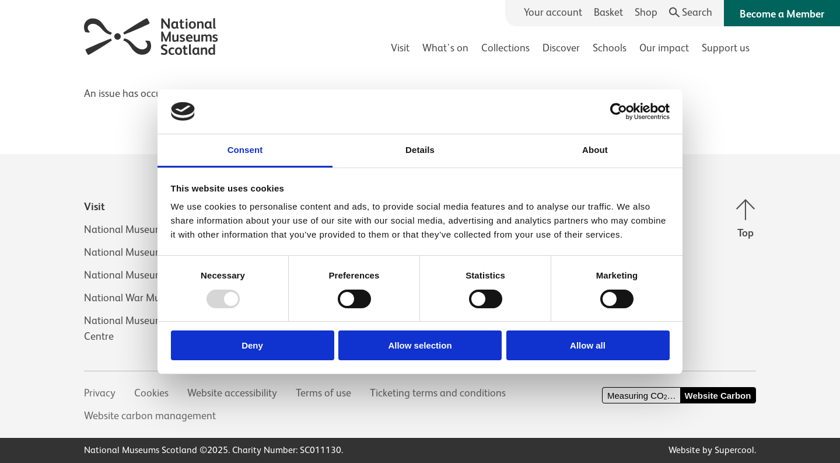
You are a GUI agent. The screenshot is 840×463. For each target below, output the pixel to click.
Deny (252, 345)
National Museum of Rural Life (151, 275)
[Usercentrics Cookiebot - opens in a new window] (619, 111)
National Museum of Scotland (150, 229)
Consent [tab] (245, 150)
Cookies (151, 393)
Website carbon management (150, 416)
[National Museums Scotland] (151, 34)
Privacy (100, 393)
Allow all (588, 345)
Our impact (664, 48)
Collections (505, 48)
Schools (609, 48)
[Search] (691, 12)
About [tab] (595, 150)
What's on (445, 48)
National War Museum (134, 298)
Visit (400, 48)
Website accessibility (232, 393)
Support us (726, 48)
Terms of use (323, 393)
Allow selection (420, 345)
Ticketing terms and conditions (438, 393)
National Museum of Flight (143, 252)
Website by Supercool (711, 450)
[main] (420, 88)
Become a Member (782, 14)
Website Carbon (718, 396)
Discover (561, 48)
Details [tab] (420, 150)
